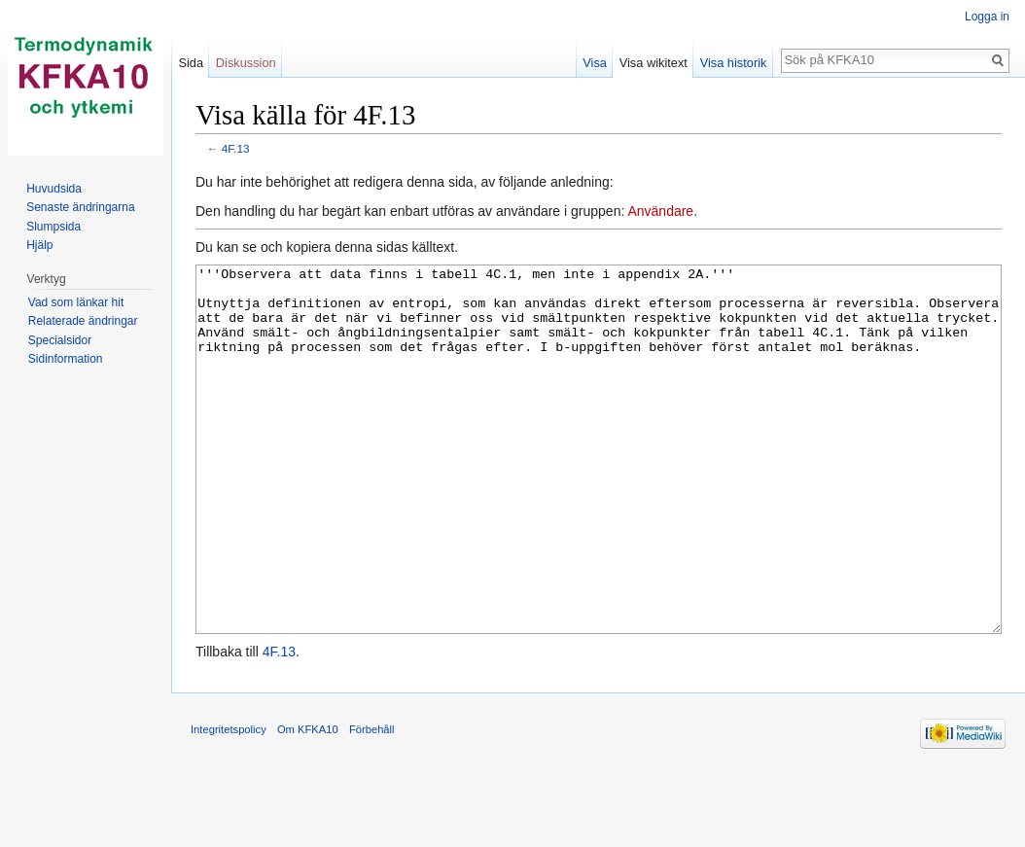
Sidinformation (65, 359)
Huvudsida (54, 188)
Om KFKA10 (307, 802)
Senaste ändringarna (80, 207)
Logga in (987, 16)
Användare (660, 211)
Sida (190, 62)
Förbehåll (372, 802)
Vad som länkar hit (76, 302)
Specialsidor (59, 340)
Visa (595, 62)
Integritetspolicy (228, 802)
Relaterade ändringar (83, 321)
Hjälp (39, 245)
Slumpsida (53, 226)
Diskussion (246, 62)
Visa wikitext (653, 62)
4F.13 (236, 148)
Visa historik (733, 62)
